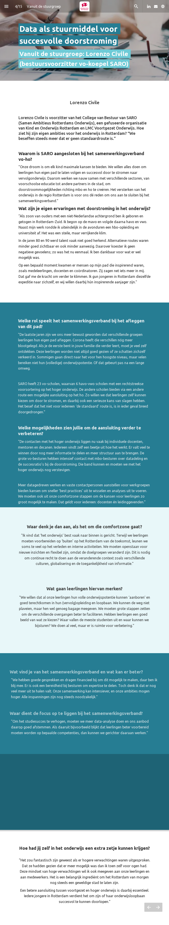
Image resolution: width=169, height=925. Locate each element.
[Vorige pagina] (148, 907)
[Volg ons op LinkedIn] (149, 6)
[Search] (136, 6)
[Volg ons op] (163, 6)
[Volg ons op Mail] (156, 6)
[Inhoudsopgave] (6, 6)
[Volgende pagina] (157, 907)
